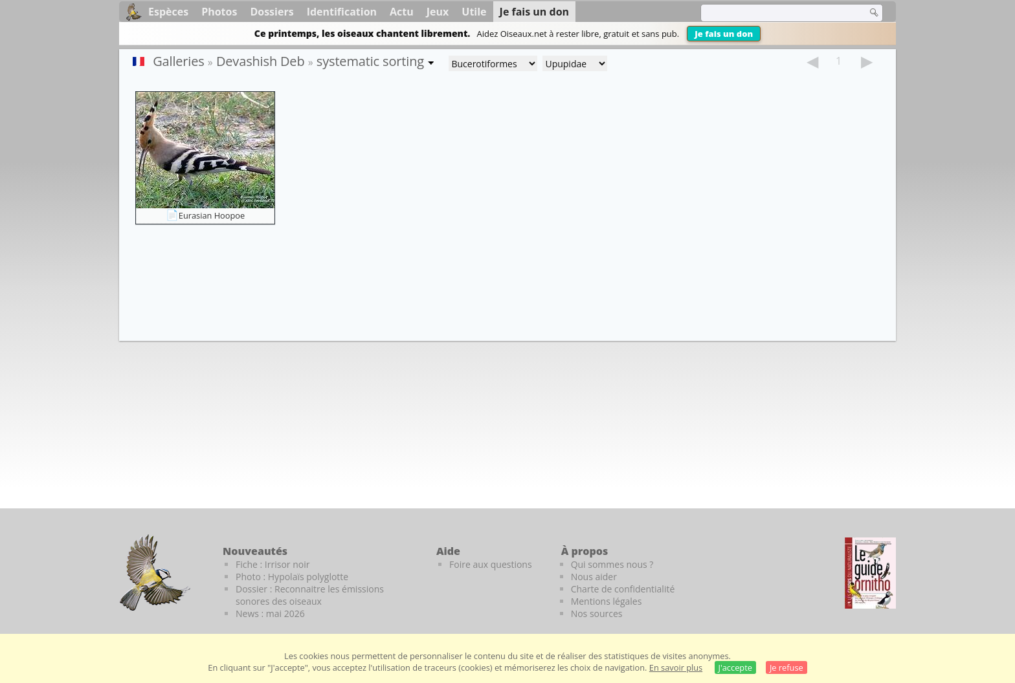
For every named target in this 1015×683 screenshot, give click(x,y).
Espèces (168, 12)
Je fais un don (724, 33)
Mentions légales (606, 601)
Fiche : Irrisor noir (272, 564)
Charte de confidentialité (623, 589)
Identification (342, 12)
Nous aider (594, 576)
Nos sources (597, 613)
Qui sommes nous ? (612, 564)
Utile (474, 12)
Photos (219, 12)
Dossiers (271, 12)
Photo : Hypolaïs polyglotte (292, 576)
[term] (775, 13)
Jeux (438, 12)
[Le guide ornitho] (870, 573)
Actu (402, 12)
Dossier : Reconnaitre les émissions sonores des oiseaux (310, 595)
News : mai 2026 (270, 613)
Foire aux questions (490, 564)
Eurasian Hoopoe (212, 215)
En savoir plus (675, 667)
